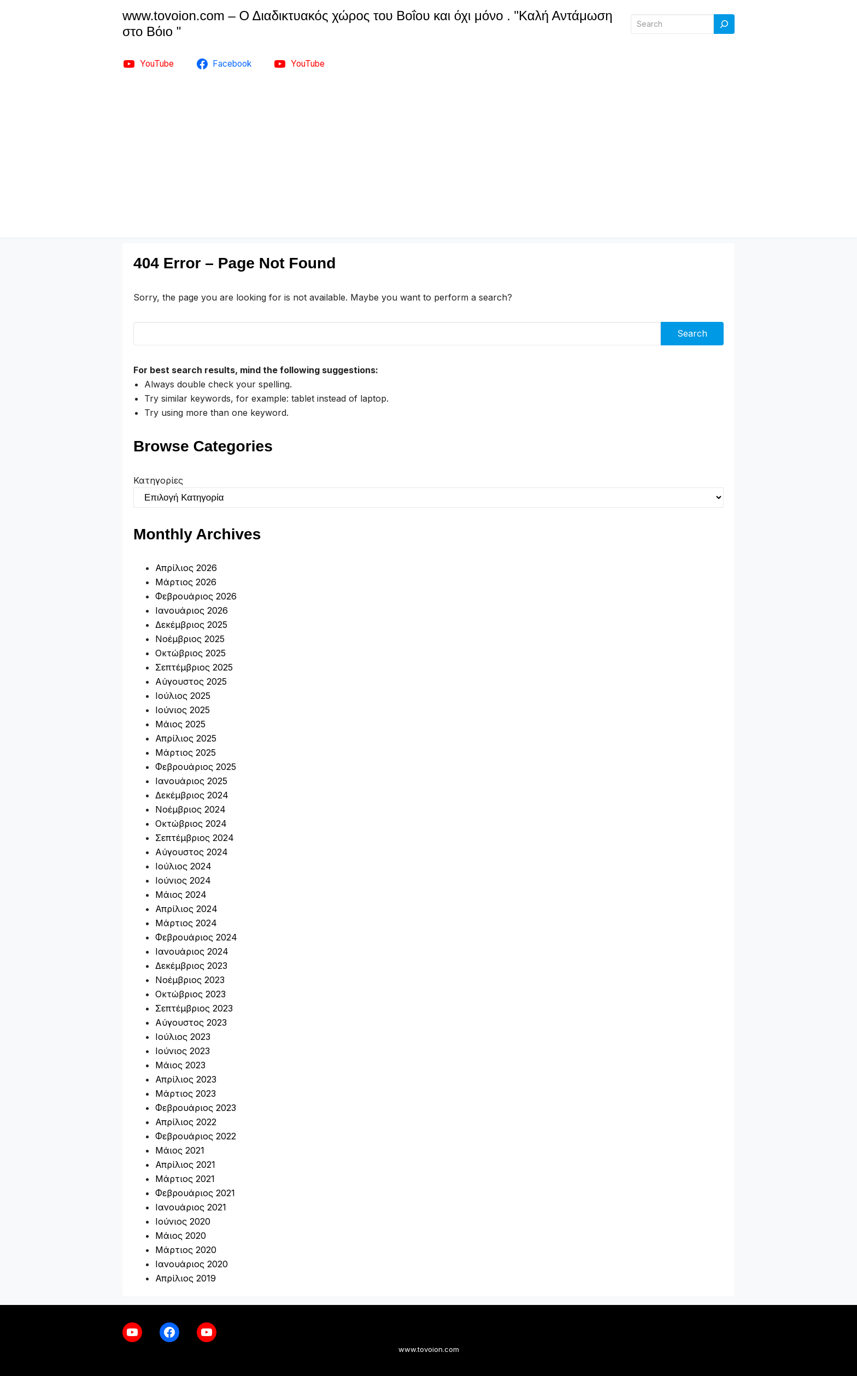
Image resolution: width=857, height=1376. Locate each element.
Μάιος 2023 (180, 1065)
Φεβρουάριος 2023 (195, 1107)
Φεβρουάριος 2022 (195, 1136)
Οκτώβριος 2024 (191, 823)
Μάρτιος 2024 (186, 923)
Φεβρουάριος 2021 (195, 1192)
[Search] (724, 24)
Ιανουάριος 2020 (191, 1264)
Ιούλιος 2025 (182, 695)
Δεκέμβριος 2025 (191, 624)
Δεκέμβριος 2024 (191, 795)
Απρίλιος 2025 (185, 738)
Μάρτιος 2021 (185, 1178)
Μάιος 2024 (181, 894)
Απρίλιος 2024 (186, 908)
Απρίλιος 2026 (186, 567)
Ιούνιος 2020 (182, 1221)
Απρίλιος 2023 (185, 1079)
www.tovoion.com (428, 1349)
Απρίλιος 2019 (185, 1278)
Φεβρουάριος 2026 (196, 596)
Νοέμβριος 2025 (190, 638)
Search (692, 333)
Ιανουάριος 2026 (191, 610)
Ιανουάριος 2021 (190, 1207)
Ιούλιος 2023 (182, 1036)
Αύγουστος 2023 (191, 1022)
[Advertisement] (428, 160)
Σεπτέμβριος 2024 (194, 837)
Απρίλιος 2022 (185, 1121)
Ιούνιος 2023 (182, 1050)
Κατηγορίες (158, 480)
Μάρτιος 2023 (185, 1093)
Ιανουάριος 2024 (191, 951)
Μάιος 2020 (180, 1235)
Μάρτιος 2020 (185, 1249)
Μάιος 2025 (180, 724)
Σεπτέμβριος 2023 (194, 1008)
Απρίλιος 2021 (185, 1164)
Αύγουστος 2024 (191, 851)
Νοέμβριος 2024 (190, 809)
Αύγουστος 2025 (191, 681)
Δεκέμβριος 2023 (191, 965)
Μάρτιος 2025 (185, 752)
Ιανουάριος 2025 (191, 780)
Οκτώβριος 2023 (190, 994)
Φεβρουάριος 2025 (195, 766)
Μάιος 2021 (179, 1150)
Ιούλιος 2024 (183, 866)
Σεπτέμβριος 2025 (194, 667)
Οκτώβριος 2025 (190, 653)
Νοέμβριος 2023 (190, 979)
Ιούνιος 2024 (183, 880)
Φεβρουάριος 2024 (196, 937)
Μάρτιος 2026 (185, 582)
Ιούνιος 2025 (182, 709)
